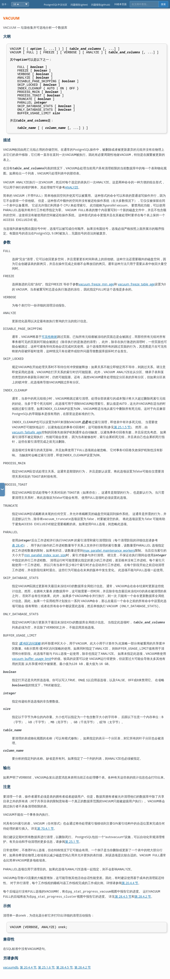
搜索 (163, 4)
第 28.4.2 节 (143, 897)
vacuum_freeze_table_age (136, 297)
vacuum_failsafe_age (27, 443)
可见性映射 (49, 350)
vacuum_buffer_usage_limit (31, 664)
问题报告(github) (100, 4)
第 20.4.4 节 (130, 884)
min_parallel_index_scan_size (45, 563)
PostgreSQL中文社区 (55, 4)
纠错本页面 (120, 4)
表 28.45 (18, 554)
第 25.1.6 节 (46, 968)
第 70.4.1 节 (45, 832)
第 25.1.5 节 (122, 438)
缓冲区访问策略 (30, 650)
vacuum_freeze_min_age (96, 297)
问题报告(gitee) (79, 4)
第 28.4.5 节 (123, 897)
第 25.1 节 (72, 845)
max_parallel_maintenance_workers (109, 559)
